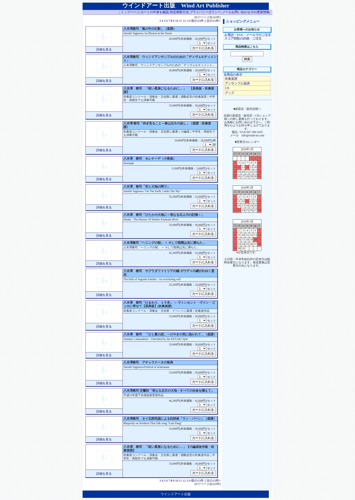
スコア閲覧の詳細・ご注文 (243, 38)
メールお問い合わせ (236, 12)
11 (180, 20)
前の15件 (197, 20)
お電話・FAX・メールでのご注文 (247, 35)
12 (184, 20)
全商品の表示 (233, 74)
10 (176, 20)
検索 (247, 59)
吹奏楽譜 (231, 78)
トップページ (130, 12)
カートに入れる (203, 48)
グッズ (229, 92)
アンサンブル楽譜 (237, 83)
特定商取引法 (179, 12)
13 (188, 20)
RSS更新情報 (260, 12)
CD (227, 88)
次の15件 (213, 20)
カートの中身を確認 (155, 12)
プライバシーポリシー (205, 12)
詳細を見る (104, 49)
